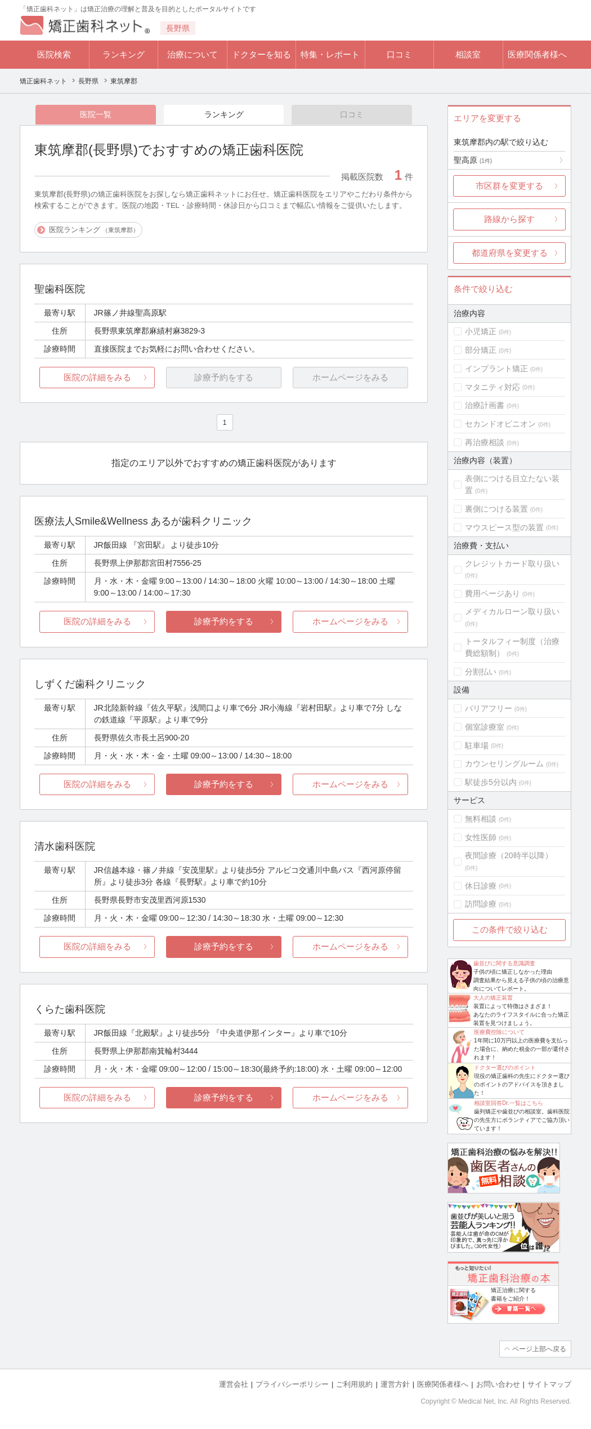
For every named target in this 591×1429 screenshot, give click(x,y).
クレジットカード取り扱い (512, 563)
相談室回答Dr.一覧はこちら (508, 1103)
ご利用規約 (354, 1384)
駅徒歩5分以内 (491, 782)
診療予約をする (223, 621)
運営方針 (395, 1384)
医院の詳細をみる (97, 377)
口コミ (399, 54)
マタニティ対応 (492, 387)
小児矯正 (480, 331)
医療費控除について (499, 1032)
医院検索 (54, 54)
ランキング (123, 54)
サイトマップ (549, 1384)
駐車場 (477, 745)
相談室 (468, 54)
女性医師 (480, 837)
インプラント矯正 (496, 368)
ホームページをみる (350, 621)
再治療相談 (484, 442)
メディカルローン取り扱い (512, 611)
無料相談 (480, 818)
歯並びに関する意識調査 (504, 963)
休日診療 (480, 885)
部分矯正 (480, 349)
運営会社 (233, 1384)
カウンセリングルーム (504, 763)
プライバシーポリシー (292, 1384)
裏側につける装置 (496, 508)
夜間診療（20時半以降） (509, 855)
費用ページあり (492, 593)
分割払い (480, 671)
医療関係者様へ (537, 54)
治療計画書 (484, 405)
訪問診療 (480, 903)
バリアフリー (488, 708)
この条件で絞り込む (510, 929)
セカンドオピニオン (500, 423)
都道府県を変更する (510, 253)
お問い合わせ (498, 1384)
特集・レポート (330, 54)
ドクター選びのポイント (505, 1067)
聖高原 (473, 160)
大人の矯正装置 (493, 998)
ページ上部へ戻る (539, 1349)
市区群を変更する (509, 185)
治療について (192, 54)
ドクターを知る (261, 54)
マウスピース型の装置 (504, 527)
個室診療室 (484, 726)
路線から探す (509, 219)
